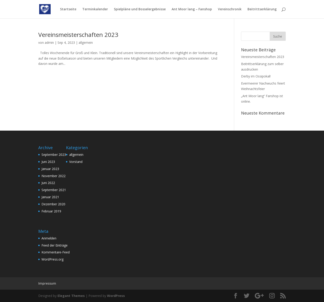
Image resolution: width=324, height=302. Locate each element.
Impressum (47, 283)
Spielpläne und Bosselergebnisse (140, 9)
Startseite (68, 9)
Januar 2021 (50, 197)
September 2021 (53, 190)
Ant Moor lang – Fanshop (192, 9)
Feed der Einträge (54, 245)
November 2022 (53, 176)
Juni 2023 (48, 161)
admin (49, 42)
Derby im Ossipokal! (256, 76)
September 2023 (53, 154)
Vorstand (75, 161)
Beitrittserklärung (262, 9)
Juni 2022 (48, 183)
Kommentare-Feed (55, 252)
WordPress (116, 296)
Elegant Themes (71, 296)
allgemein (86, 42)
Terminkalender (95, 9)
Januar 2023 (50, 169)
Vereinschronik (230, 9)
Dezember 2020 (53, 204)
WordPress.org (52, 259)
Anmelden (48, 238)
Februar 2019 (51, 211)
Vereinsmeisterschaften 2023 (78, 34)
